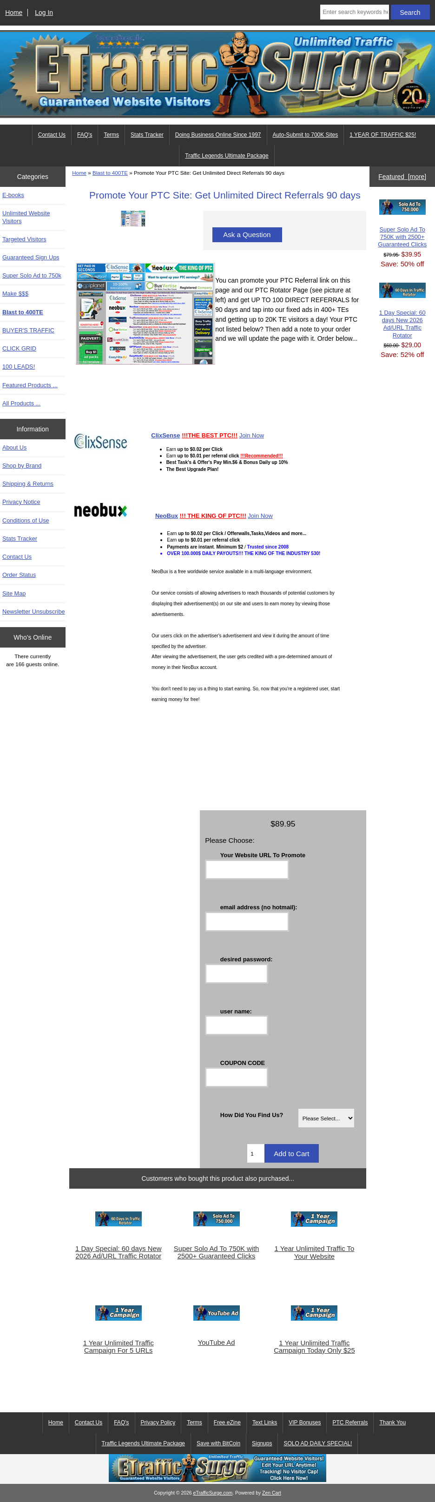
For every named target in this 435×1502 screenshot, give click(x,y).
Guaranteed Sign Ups (30, 257)
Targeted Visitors (24, 239)
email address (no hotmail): (258, 907)
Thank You (392, 1422)
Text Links (264, 1422)
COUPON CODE (242, 1062)
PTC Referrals (350, 1422)
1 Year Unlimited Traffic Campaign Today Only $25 (314, 1346)
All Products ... (21, 403)
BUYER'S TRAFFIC (28, 330)
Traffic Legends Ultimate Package (226, 155)
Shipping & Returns (27, 483)
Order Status (19, 574)
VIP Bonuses (305, 1422)
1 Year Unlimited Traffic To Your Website (315, 1252)
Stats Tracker (147, 135)
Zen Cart (271, 1492)
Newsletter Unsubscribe (33, 611)
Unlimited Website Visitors (26, 217)
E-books (13, 195)
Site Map (14, 593)
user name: (236, 1010)
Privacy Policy (158, 1422)
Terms (111, 135)
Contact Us (52, 135)
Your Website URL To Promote (262, 855)
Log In (44, 12)
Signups (262, 1443)
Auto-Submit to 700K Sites (305, 135)
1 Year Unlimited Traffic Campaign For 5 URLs (118, 1346)
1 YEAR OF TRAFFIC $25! (382, 135)
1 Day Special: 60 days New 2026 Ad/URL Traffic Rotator (118, 1252)
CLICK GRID (19, 348)
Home (13, 12)
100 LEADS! (18, 366)
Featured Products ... (30, 385)
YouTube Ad (216, 1342)
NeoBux (166, 515)
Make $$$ (15, 293)
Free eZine (227, 1422)
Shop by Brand (21, 465)
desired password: (246, 958)
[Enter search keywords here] (354, 12)
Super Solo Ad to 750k (31, 275)
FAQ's (84, 135)
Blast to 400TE (110, 173)
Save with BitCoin (218, 1443)
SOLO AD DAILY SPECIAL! (317, 1443)
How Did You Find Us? (251, 1115)
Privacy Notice (21, 501)
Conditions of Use (25, 520)
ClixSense (165, 435)
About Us (14, 447)
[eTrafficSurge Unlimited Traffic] (217, 1480)
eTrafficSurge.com (213, 1492)
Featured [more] (402, 176)
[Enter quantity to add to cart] (255, 1153)
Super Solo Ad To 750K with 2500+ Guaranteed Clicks (216, 1252)
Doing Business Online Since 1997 (218, 135)
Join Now (251, 435)
